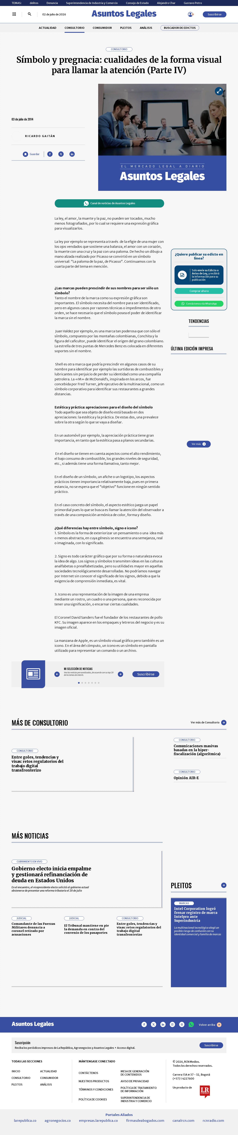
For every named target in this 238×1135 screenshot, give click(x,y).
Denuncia (52, 3)
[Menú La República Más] (14, 14)
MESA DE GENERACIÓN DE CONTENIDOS (135, 1073)
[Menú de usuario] (190, 14)
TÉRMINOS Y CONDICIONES (96, 1089)
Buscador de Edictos (180, 27)
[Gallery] (89, 672)
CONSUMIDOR (102, 27)
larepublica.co (25, 1120)
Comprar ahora (199, 291)
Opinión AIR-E (186, 778)
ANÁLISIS (146, 27)
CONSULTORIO (74, 27)
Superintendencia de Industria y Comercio (92, 3)
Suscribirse (214, 14)
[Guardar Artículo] (31, 154)
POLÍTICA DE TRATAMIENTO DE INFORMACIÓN (139, 1089)
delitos (34, 3)
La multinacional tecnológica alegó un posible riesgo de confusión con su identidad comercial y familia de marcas (197, 931)
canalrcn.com (183, 1120)
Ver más (199, 444)
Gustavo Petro (193, 3)
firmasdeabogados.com (145, 1120)
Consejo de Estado (137, 3)
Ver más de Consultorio (208, 722)
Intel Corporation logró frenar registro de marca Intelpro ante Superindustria (195, 915)
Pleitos (181, 885)
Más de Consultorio (40, 723)
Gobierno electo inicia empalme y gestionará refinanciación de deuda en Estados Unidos (51, 874)
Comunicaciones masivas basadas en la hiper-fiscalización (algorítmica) (197, 750)
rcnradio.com (213, 1120)
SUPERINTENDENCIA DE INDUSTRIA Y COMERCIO (136, 1099)
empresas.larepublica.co (98, 1120)
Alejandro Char (166, 3)
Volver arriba (210, 1024)
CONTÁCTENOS (88, 1073)
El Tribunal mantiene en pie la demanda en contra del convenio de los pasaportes (86, 929)
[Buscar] (29, 14)
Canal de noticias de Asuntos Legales (109, 203)
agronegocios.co (58, 1120)
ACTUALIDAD (47, 27)
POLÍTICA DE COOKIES (93, 1099)
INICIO (16, 1071)
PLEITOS (126, 27)
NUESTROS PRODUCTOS (94, 1081)
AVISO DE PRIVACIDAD (135, 1081)
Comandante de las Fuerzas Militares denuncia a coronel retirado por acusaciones (33, 929)
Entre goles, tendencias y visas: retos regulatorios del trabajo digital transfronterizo (38, 764)
